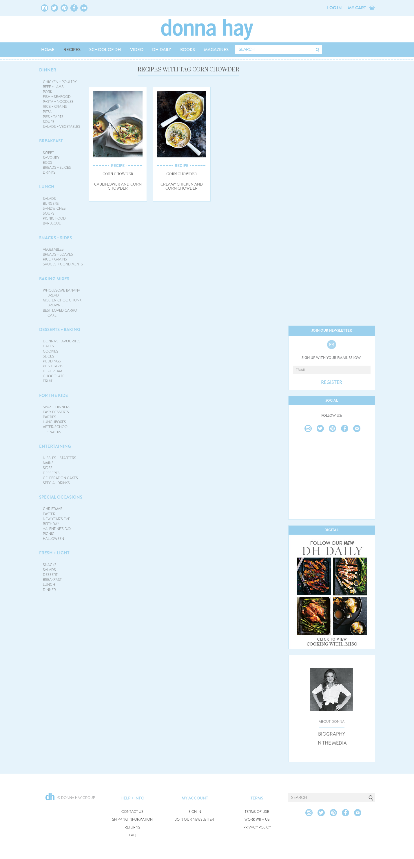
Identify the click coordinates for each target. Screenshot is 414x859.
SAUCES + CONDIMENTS (63, 264)
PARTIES (49, 417)
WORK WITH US (257, 819)
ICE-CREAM (52, 371)
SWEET (48, 152)
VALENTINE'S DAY (57, 528)
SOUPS (48, 121)
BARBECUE (52, 223)
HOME (47, 49)
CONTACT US (132, 811)
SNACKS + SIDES (55, 238)
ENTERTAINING (55, 446)
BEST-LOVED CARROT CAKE (61, 313)
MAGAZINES (216, 49)
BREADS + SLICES (57, 167)
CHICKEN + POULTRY (60, 82)
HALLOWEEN (53, 538)
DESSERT (50, 574)
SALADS (49, 198)
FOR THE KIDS (53, 395)
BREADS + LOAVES (58, 254)
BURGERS (51, 203)
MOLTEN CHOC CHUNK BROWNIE (62, 303)
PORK (47, 91)
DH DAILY (161, 49)
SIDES (47, 467)
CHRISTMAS (52, 508)
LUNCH (46, 187)
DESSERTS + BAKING (59, 329)
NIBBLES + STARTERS (59, 458)
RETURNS (132, 827)
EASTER (49, 514)
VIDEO (136, 49)
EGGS (47, 162)
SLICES (48, 356)
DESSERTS (51, 473)
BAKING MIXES (54, 279)
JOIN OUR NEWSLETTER (194, 819)
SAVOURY (51, 157)
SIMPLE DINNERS (56, 407)
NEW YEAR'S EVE (56, 519)
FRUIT (47, 381)
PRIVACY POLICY (257, 827)
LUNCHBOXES (54, 422)
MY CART (357, 8)
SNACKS (49, 564)
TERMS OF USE (257, 811)
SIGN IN (195, 811)
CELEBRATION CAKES (60, 478)
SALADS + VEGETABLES (61, 126)
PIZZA (47, 111)
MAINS (48, 463)
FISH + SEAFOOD (57, 96)
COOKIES (50, 351)
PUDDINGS (52, 361)
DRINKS (49, 172)
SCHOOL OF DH (105, 49)
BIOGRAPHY (331, 734)
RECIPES (72, 49)
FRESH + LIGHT (54, 553)
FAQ (132, 835)
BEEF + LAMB (53, 86)
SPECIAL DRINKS (56, 483)
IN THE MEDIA (331, 743)
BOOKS (187, 49)
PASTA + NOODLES (58, 101)
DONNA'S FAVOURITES (62, 341)
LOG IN (334, 8)
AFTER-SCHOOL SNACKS (56, 429)
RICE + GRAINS (55, 106)
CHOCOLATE (53, 376)
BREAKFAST (51, 141)
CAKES (48, 346)
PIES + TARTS (53, 116)
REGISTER (331, 382)
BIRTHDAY (51, 523)
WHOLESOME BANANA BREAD (61, 293)
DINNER (47, 70)
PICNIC (48, 533)
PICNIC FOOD (54, 218)
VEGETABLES (53, 249)
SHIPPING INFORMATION (132, 819)
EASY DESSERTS (56, 412)
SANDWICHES (54, 208)
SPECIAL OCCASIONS (60, 497)
